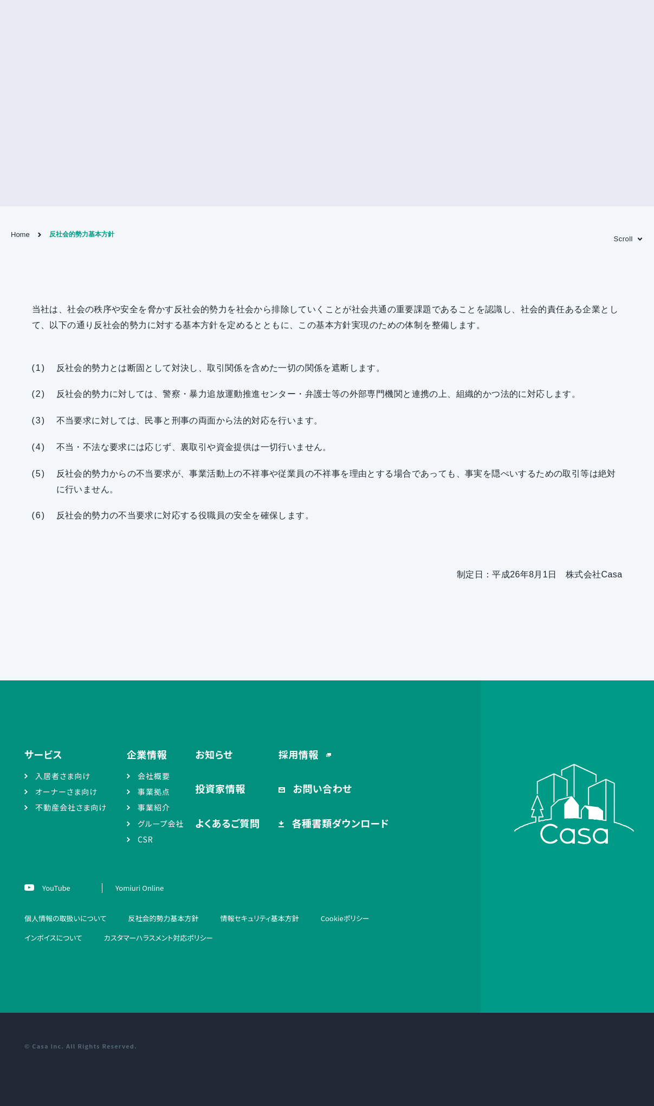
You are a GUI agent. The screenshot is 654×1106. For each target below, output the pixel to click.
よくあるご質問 (227, 823)
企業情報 (147, 754)
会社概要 (154, 775)
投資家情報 (220, 788)
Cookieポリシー (345, 918)
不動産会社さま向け (71, 807)
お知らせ (214, 754)
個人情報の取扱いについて (65, 918)
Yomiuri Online (139, 888)
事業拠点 (154, 791)
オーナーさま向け (66, 791)
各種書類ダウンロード (339, 823)
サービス (43, 754)
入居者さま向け (62, 775)
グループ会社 (161, 823)
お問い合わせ (321, 788)
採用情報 (300, 754)
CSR (145, 839)
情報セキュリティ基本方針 (259, 918)
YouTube (55, 888)
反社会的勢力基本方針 (163, 918)
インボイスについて (53, 938)
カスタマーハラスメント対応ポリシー (158, 938)
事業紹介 (154, 807)
